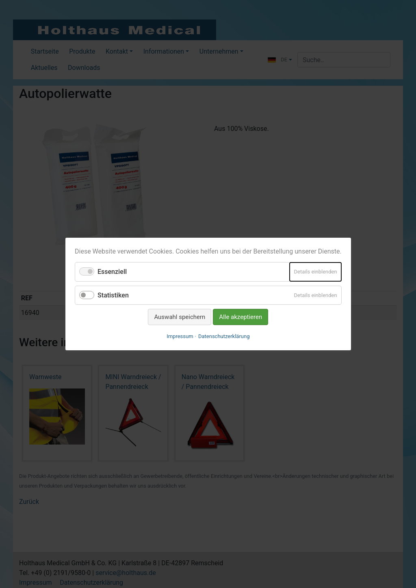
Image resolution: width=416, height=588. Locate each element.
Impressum (180, 336)
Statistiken (113, 295)
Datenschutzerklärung (224, 336)
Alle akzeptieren (240, 317)
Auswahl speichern (179, 317)
